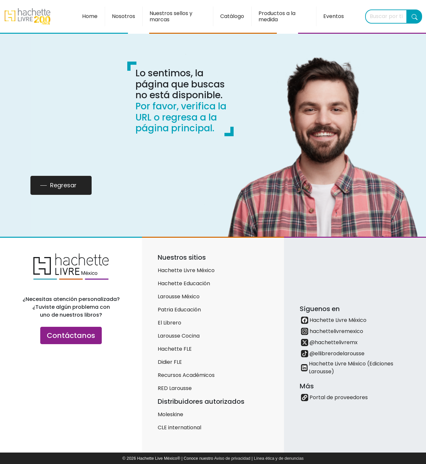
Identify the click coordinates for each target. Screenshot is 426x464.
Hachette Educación (184, 283)
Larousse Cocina (179, 336)
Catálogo (232, 16)
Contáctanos (71, 335)
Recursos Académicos (186, 375)
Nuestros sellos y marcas (171, 16)
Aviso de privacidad (232, 458)
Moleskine (170, 414)
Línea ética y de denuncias (279, 458)
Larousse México (179, 296)
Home (90, 16)
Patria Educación (179, 309)
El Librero (169, 322)
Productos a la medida (276, 16)
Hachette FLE (175, 349)
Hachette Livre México (186, 270)
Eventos (333, 16)
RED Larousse (175, 388)
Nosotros (123, 16)
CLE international (179, 427)
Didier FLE (170, 362)
